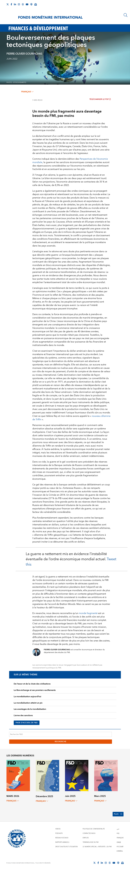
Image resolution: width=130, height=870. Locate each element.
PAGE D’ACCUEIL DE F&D (27, 722)
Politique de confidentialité (94, 829)
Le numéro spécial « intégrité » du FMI (97, 846)
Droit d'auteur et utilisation (66, 846)
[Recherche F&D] (60, 734)
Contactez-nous (89, 833)
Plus (118, 814)
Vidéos (57, 829)
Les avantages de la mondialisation (30, 709)
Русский (120, 846)
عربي (118, 829)
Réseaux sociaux (61, 838)
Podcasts (59, 833)
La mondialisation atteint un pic (28, 703)
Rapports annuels (62, 842)
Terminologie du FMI (91, 842)
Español (120, 851)
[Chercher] (125, 15)
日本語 (119, 842)
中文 (118, 833)
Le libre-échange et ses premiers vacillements (35, 690)
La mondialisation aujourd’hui (27, 696)
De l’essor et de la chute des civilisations (32, 684)
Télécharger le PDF (100, 99)
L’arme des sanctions (23, 715)
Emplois (86, 838)
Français (120, 838)
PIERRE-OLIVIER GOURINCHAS (24, 54)
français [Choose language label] (27, 91)
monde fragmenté (88, 613)
